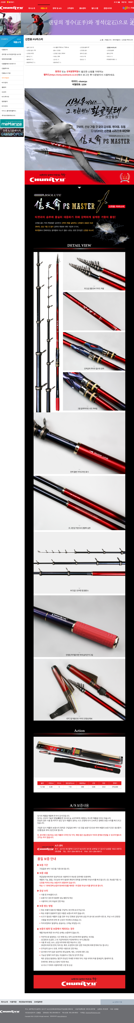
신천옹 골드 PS (31, 50)
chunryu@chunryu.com (93, 1012)
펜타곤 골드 (83, 53)
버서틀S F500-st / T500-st (61, 47)
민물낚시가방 (6, 73)
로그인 (116, 2)
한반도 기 (83, 59)
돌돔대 (4, 87)
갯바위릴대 (116, 40)
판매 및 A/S (57, 8)
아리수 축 (83, 56)
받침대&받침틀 (7, 59)
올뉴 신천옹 (56, 50)
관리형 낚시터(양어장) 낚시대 (11, 54)
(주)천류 (3, 2)
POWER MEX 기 (112, 59)
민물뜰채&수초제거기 (9, 64)
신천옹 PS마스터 (127, 40)
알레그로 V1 (30, 47)
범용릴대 (5, 101)
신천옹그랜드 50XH (59, 53)
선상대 (4, 92)
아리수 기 (110, 56)
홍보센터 (82, 8)
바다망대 (5, 82)
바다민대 (5, 106)
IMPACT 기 (30, 59)
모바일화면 (38, 1002)
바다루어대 (5, 96)
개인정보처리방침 (25, 1002)
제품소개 (44, 8)
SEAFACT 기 (57, 62)
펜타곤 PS (110, 53)
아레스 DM (56, 56)
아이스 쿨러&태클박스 (9, 111)
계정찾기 (130, 2)
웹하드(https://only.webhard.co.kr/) (61, 75)
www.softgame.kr (62, 1016)
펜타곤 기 (29, 56)
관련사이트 (108, 8)
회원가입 (123, 2)
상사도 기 (56, 59)
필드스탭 (94, 8)
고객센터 (70, 8)
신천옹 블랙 (110, 50)
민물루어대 (5, 68)
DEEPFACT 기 (31, 62)
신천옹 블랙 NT (84, 47)
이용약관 (13, 1002)
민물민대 (5, 49)
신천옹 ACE (30, 53)
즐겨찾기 (11, 2)
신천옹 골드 (83, 50)
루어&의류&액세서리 (8, 115)
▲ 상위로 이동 (117, 1002)
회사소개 (31, 8)
